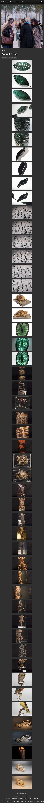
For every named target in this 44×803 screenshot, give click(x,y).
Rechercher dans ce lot (10, 57)
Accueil (5, 53)
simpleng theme (27, 797)
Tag (15, 53)
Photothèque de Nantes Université (12, 2)
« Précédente (20, 793)
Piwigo (21, 797)
